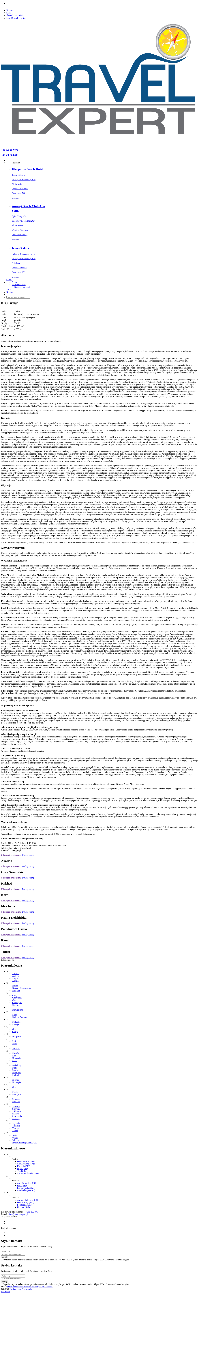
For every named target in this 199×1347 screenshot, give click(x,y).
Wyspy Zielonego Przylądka (24, 1143)
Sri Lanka (16, 1111)
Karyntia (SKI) (23, 1166)
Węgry (15, 1138)
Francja (15, 1024)
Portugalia (16, 1094)
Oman (15, 1087)
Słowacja (16, 1106)
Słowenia (16, 1109)
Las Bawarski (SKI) (25, 1188)
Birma (15, 986)
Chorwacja (17, 998)
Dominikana (17, 1010)
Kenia (14, 1056)
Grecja (15, 1029)
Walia (14, 1135)
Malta (14, 1068)
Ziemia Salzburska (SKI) (28, 1173)
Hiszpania (16, 1036)
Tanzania (16, 1126)
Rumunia (16, 1101)
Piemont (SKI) (23, 1207)
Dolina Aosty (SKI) (25, 1202)
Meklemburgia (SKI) (26, 1190)
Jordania (16, 1048)
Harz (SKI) (22, 1185)
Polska (15, 1092)
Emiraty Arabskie (19, 1017)
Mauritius (16, 1072)
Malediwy (16, 1065)
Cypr (14, 1000)
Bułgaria (16, 990)
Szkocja (15, 1114)
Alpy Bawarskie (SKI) (26, 1183)
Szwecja (15, 1118)
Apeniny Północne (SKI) (27, 1200)
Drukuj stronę (28, 855)
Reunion (16, 1099)
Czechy (15, 1005)
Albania (15, 973)
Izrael (14, 1043)
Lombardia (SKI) (24, 1205)
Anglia (15, 978)
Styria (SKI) (22, 1168)
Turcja (15, 1130)
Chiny (15, 995)
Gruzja (15, 1031)
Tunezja (15, 1128)
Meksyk (15, 1075)
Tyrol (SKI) (22, 1171)
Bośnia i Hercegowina (21, 988)
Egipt (14, 1015)
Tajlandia (16, 1123)
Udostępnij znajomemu (11, 855)
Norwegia (16, 1082)
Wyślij (4, 1257)
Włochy (15, 1140)
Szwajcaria (17, 1116)
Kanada (15, 1053)
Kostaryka (16, 1058)
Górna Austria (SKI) (26, 1164)
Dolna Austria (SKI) (26, 1161)
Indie (14, 1041)
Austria (15, 981)
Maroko (15, 1070)
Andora (15, 976)
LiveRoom (5, 1291)
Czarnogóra (17, 1002)
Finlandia (16, 1022)
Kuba (14, 1060)
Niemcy (15, 1080)
